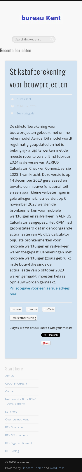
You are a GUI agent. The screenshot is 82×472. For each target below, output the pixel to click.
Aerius (9, 376)
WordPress (57, 468)
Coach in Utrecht (16, 383)
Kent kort (11, 411)
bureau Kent (23, 99)
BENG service (14, 427)
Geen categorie (25, 113)
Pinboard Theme (32, 468)
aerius (33, 309)
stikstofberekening (24, 318)
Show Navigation (66, 38)
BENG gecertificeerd (18, 443)
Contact (10, 391)
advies (17, 309)
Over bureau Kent (17, 419)
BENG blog (12, 451)
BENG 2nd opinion (17, 435)
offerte (50, 309)
